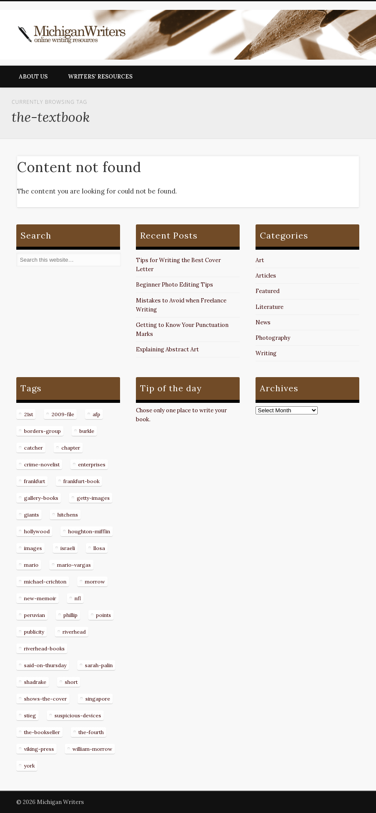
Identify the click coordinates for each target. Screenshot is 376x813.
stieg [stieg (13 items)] (30, 715)
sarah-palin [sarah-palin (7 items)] (99, 665)
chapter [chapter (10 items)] (70, 447)
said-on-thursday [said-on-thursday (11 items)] (45, 665)
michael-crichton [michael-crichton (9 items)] (45, 581)
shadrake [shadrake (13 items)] (35, 682)
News (263, 322)
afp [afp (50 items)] (96, 414)
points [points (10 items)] (103, 615)
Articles (266, 275)
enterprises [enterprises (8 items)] (91, 464)
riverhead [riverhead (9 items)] (74, 632)
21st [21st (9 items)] (28, 414)
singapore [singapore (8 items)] (97, 698)
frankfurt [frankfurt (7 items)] (34, 481)
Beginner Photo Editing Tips (174, 284)
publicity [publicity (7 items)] (34, 632)
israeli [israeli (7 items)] (67, 548)
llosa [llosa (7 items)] (99, 548)
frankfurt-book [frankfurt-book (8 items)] (81, 481)
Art (260, 260)
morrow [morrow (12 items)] (95, 581)
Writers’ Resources (100, 76)
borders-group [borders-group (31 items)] (42, 431)
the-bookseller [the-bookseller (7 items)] (42, 732)
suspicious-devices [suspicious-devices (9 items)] (77, 715)
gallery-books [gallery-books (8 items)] (41, 498)
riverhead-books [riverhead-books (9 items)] (44, 648)
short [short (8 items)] (71, 682)
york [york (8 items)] (29, 765)
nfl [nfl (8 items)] (78, 598)
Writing (266, 353)
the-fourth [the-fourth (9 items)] (91, 732)
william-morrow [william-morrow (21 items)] (92, 749)
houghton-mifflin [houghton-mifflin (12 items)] (89, 531)
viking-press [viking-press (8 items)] (39, 749)
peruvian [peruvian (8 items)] (34, 615)
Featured (268, 291)
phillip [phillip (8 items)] (70, 615)
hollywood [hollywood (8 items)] (37, 531)
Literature (269, 307)
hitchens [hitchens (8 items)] (67, 514)
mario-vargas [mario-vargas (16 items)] (74, 565)
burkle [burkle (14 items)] (86, 431)
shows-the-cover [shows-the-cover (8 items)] (45, 698)
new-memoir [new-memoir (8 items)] (40, 598)
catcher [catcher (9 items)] (33, 447)
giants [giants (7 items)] (31, 514)
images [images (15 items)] (33, 548)
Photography (273, 338)
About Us (33, 76)
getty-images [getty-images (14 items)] (93, 498)
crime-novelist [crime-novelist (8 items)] (42, 464)
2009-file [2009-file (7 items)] (62, 414)
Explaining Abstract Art (167, 349)
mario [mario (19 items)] (31, 565)
